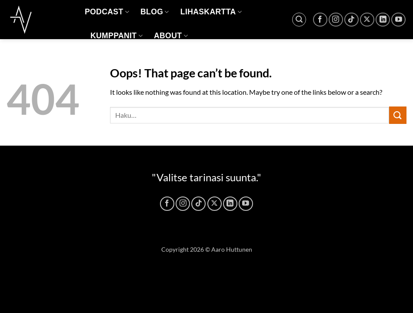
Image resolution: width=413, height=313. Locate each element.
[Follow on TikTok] (351, 20)
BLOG (154, 11)
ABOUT (171, 35)
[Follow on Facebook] (320, 20)
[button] (299, 20)
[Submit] (397, 115)
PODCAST (107, 11)
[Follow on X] (367, 20)
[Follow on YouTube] (398, 20)
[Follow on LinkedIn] (383, 20)
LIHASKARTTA (211, 11)
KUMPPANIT (116, 35)
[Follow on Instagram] (336, 20)
